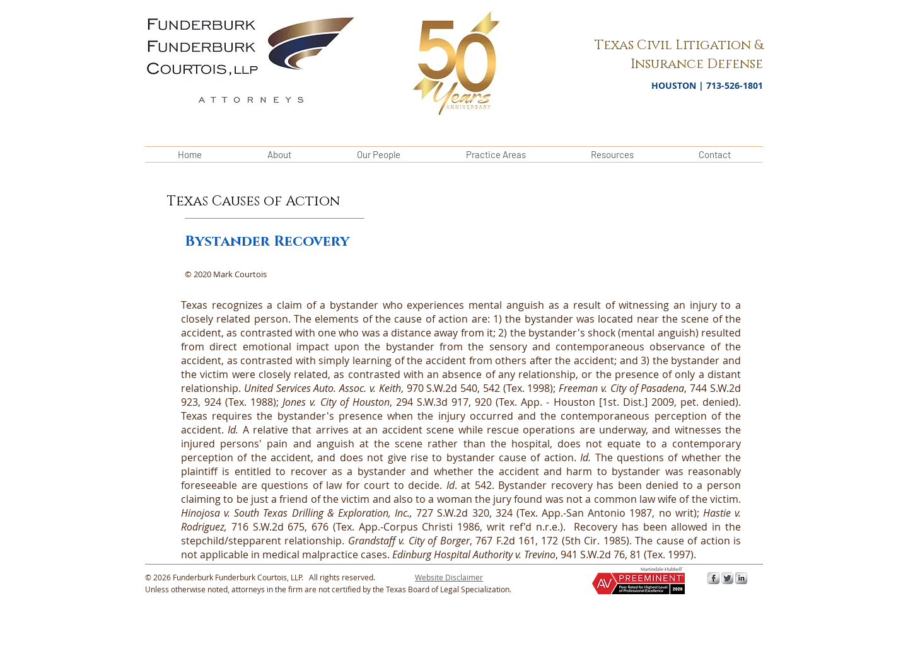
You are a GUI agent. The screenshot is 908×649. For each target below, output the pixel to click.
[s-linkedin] (741, 578)
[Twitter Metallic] (727, 578)
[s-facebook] (713, 578)
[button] (449, 577)
